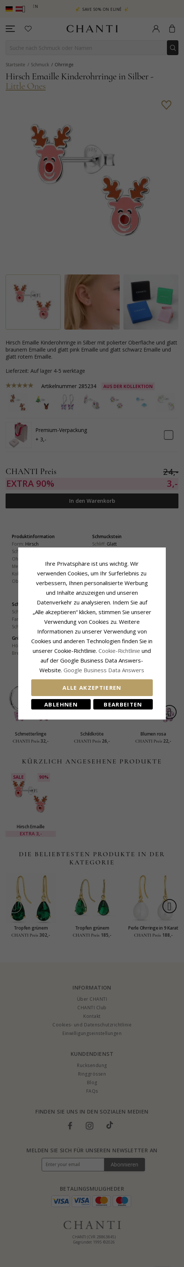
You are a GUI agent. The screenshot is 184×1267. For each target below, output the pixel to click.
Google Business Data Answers (92, 665)
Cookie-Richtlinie (115, 646)
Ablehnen (58, 699)
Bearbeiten (125, 699)
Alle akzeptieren (92, 682)
